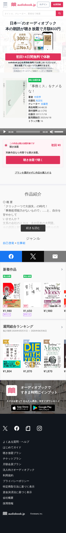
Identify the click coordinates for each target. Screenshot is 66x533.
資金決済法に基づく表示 (17, 492)
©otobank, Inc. (36, 514)
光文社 (39, 100)
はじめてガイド (12, 447)
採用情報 (8, 503)
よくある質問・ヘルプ (16, 441)
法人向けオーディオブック (18, 469)
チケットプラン (12, 458)
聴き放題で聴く (33, 160)
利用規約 (8, 475)
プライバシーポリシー (16, 481)
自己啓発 (8, 243)
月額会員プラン (12, 464)
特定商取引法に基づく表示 (18, 486)
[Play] (4, 132)
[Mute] (51, 132)
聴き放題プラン (12, 453)
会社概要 (8, 497)
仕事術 (21, 243)
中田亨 (37, 97)
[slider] (28, 132)
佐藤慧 (44, 104)
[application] (33, 131)
